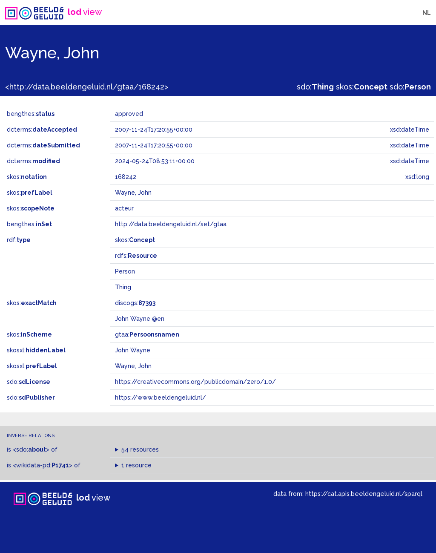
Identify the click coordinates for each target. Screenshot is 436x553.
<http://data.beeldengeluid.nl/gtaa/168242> (86, 86)
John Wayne (132, 350)
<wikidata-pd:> (42, 465)
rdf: (19, 239)
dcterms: (42, 129)
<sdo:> (31, 449)
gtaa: (147, 334)
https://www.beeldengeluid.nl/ (160, 397)
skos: (361, 86)
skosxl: (36, 350)
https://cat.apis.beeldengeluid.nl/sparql (363, 493)
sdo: (315, 86)
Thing (123, 287)
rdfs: (136, 255)
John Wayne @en (139, 318)
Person (125, 271)
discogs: (135, 303)
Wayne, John (133, 366)
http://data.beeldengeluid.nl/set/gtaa (171, 224)
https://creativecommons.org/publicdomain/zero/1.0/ (195, 381)
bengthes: (30, 113)
